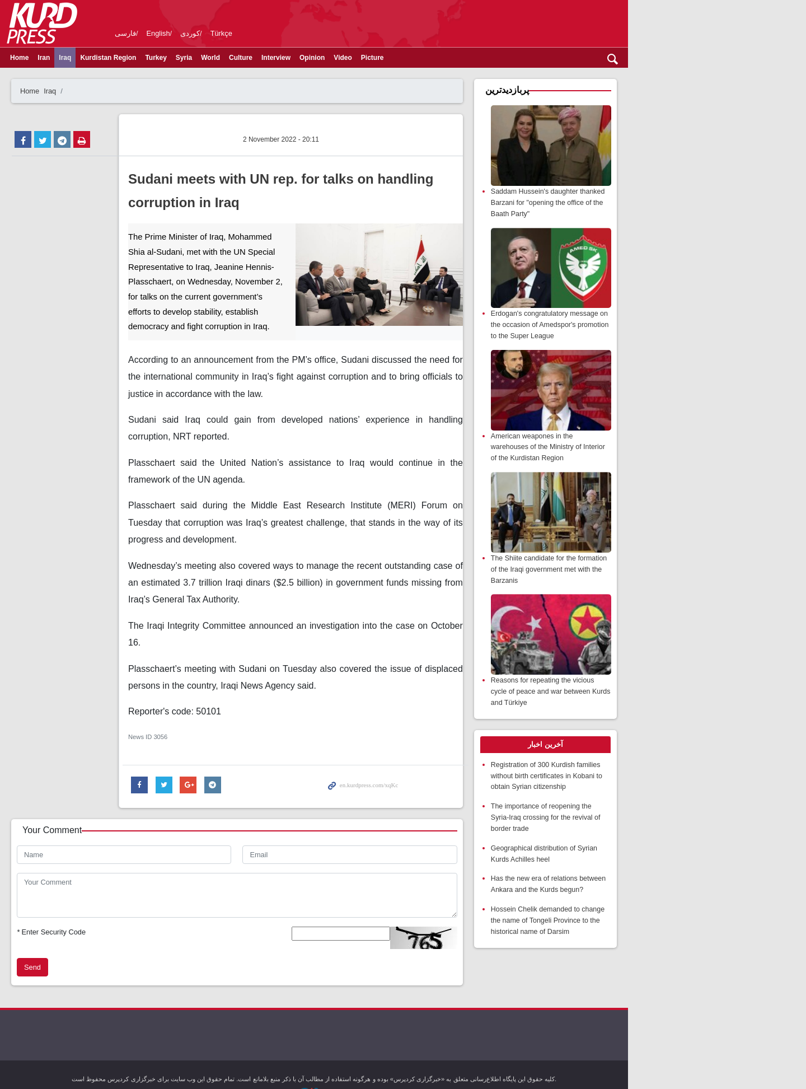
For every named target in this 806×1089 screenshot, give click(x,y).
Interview (320, 58)
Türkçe (266, 33)
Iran (88, 58)
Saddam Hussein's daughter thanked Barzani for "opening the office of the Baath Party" (670, 216)
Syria (229, 58)
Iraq (110, 58)
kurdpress (623, 22)
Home (64, 58)
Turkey (200, 58)
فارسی (170, 33)
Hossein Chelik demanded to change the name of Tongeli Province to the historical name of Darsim (667, 952)
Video (387, 58)
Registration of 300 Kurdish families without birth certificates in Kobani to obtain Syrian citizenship (670, 821)
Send (77, 910)
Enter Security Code (96, 875)
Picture (417, 58)
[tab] (667, 791)
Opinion (356, 58)
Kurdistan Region (153, 58)
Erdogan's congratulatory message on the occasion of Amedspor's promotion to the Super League (668, 352)
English (203, 33)
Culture (285, 58)
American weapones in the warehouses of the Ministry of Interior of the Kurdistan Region (668, 488)
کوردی (235, 33)
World (255, 58)
